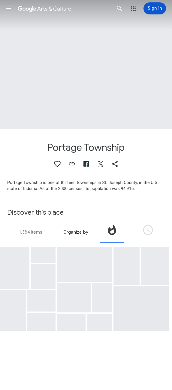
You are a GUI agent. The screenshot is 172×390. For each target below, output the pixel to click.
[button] (8, 8)
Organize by (75, 232)
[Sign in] (154, 8)
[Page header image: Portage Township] (86, 64)
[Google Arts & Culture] (64, 8)
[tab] (112, 232)
